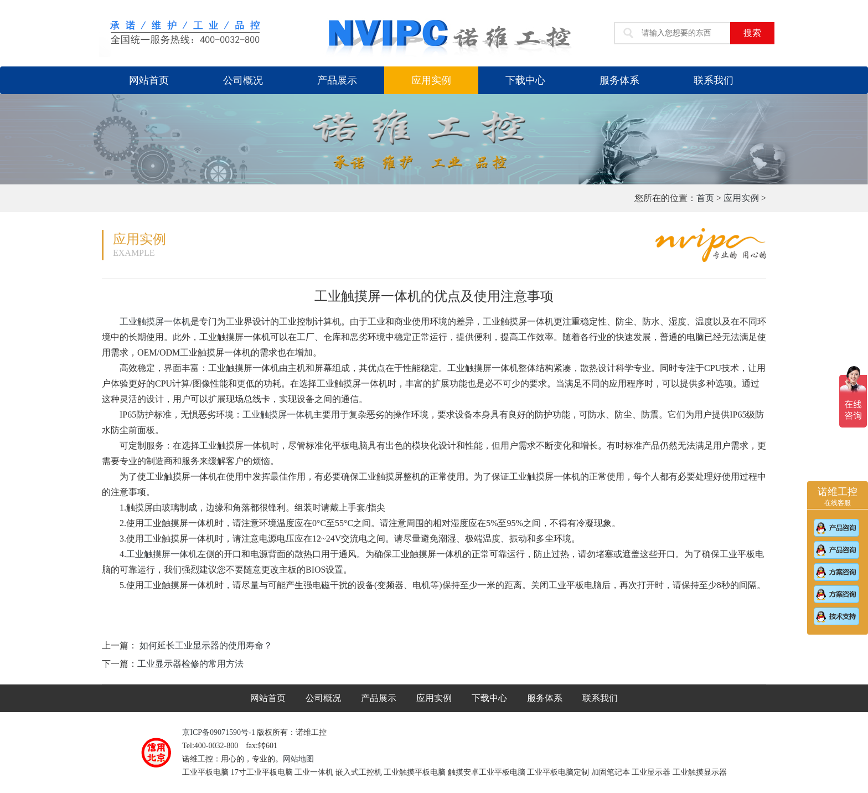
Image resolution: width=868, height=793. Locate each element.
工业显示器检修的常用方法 (190, 663)
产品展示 (337, 80)
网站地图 (298, 759)
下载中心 (525, 80)
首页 (705, 198)
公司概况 (243, 80)
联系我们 (713, 80)
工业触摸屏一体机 (155, 321)
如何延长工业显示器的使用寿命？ (204, 645)
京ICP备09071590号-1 (219, 732)
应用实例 (431, 80)
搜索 (752, 33)
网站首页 (149, 80)
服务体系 (619, 80)
